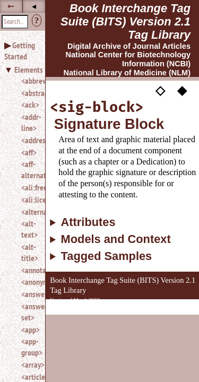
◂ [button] (34, 6)
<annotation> (29, 270)
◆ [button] (182, 90)
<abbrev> (29, 80)
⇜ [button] (10, 6)
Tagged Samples (106, 256)
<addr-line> (29, 122)
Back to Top (170, 309)
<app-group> (29, 347)
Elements (28, 69)
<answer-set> (29, 312)
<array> (29, 364)
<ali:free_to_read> (29, 187)
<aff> (29, 152)
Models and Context (116, 239)
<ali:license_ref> (29, 199)
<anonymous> (29, 281)
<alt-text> (29, 229)
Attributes (88, 222)
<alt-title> (29, 252)
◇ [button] (160, 90)
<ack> (29, 104)
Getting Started (19, 51)
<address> (29, 140)
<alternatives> (29, 211)
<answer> (29, 294)
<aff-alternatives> (29, 169)
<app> (29, 329)
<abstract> (29, 93)
